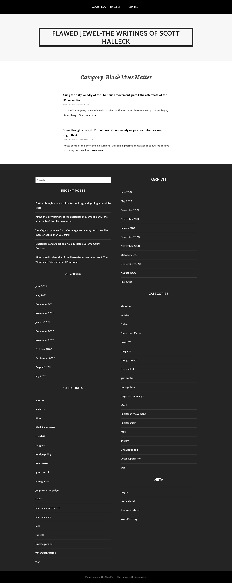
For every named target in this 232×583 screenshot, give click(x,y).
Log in (124, 492)
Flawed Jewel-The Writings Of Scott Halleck (116, 37)
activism (40, 409)
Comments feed (130, 510)
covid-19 (40, 436)
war (37, 561)
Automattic (140, 577)
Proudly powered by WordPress (100, 577)
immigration (42, 481)
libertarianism (43, 517)
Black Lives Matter (45, 427)
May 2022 (41, 295)
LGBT (38, 499)
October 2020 (43, 349)
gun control (42, 472)
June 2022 (41, 286)
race (37, 525)
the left (39, 534)
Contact (134, 6)
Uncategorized (44, 543)
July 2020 (41, 376)
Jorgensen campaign (47, 490)
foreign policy (43, 454)
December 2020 (44, 331)
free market (42, 463)
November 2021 (44, 313)
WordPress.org (129, 519)
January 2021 (42, 322)
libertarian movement (47, 508)
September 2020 (45, 358)
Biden (38, 418)
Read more (92, 115)
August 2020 (43, 367)
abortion (40, 400)
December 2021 (44, 304)
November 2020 (45, 340)
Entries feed (128, 500)
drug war (40, 445)
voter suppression (45, 552)
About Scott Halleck (106, 6)
